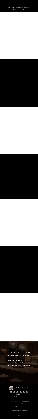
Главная (19, 398)
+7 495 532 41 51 (19, 395)
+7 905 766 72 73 (19, 396)
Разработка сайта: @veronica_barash (19, 410)
